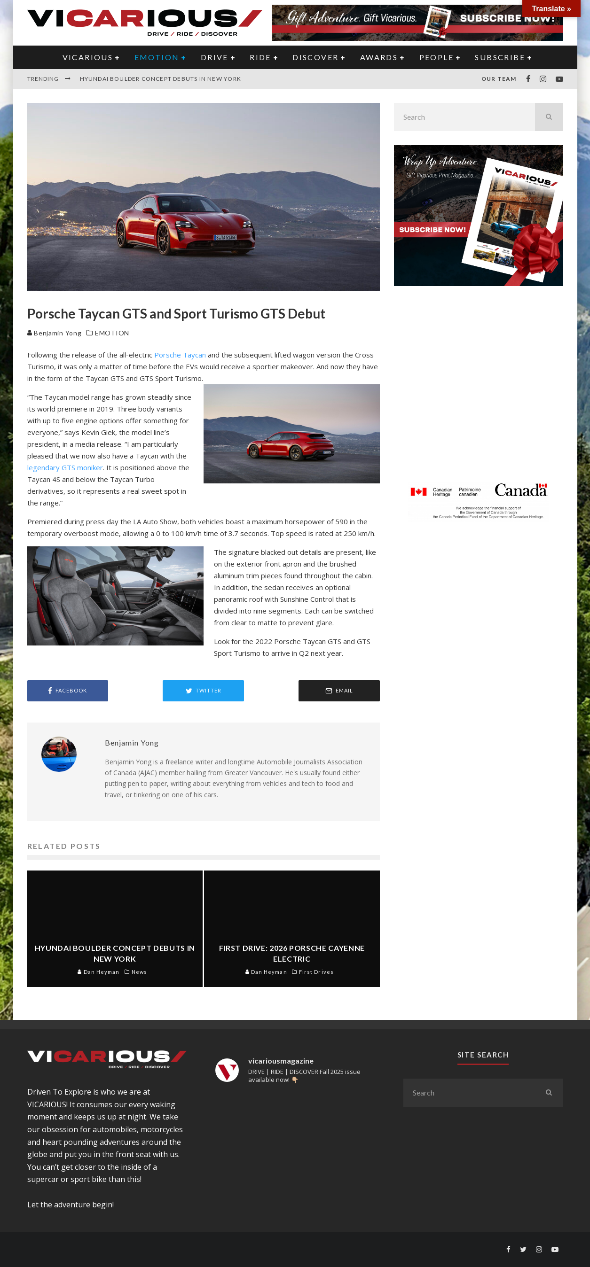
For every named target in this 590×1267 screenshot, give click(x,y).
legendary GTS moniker (65, 467)
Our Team (499, 78)
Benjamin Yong (54, 333)
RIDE (260, 57)
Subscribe (500, 57)
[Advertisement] (478, 389)
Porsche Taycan (180, 354)
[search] (549, 117)
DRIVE (214, 57)
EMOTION (157, 57)
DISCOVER (315, 57)
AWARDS (379, 57)
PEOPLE (436, 57)
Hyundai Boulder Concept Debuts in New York (160, 78)
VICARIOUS (88, 57)
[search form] (464, 117)
